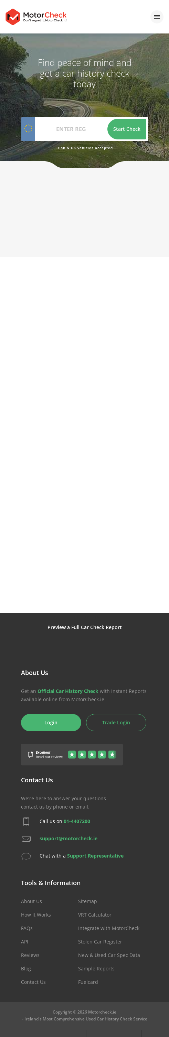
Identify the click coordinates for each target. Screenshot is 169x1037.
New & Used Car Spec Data (109, 955)
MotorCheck (36, 17)
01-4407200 (77, 821)
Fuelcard (88, 982)
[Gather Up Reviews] (72, 750)
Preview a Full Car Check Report (84, 627)
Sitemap (87, 901)
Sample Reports (96, 968)
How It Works (36, 914)
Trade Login (116, 722)
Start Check (126, 129)
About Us (31, 901)
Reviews (30, 955)
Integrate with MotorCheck (108, 928)
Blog (26, 968)
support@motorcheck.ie (68, 838)
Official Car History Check (68, 691)
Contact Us (33, 982)
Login (50, 722)
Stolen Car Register (100, 941)
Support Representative (95, 855)
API (24, 941)
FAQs (27, 928)
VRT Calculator (95, 914)
